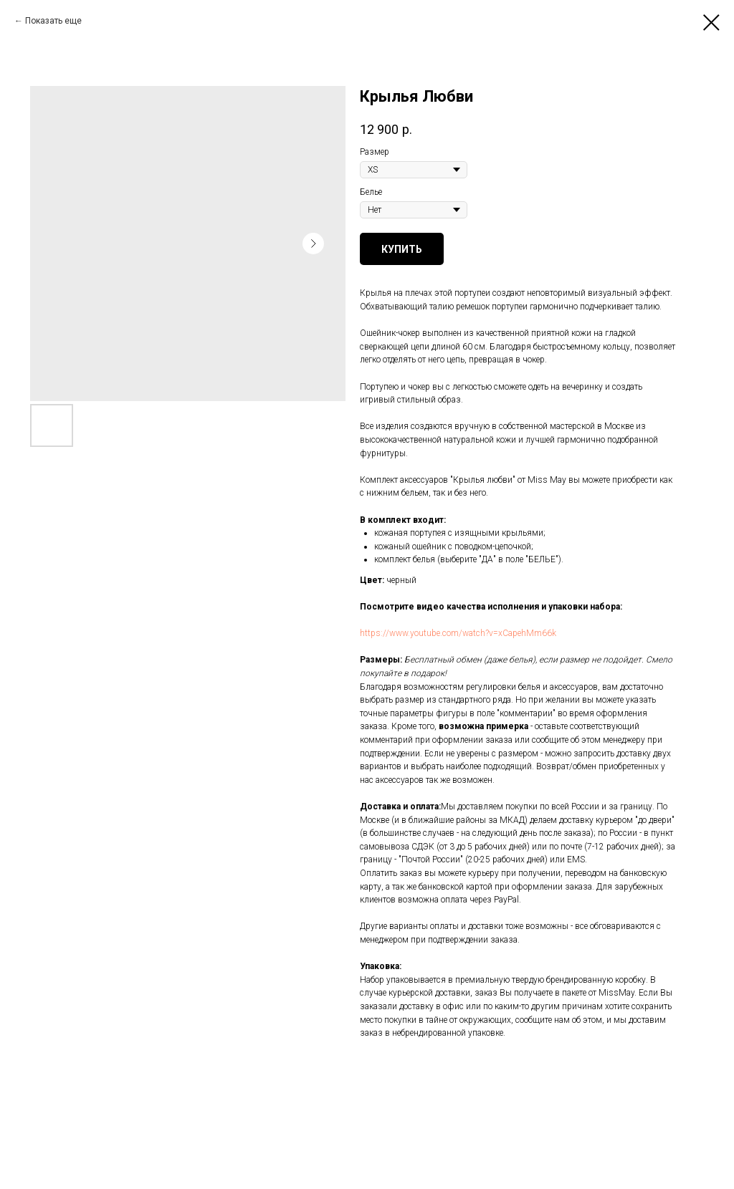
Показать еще (53, 21)
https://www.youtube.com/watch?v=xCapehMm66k (458, 633)
